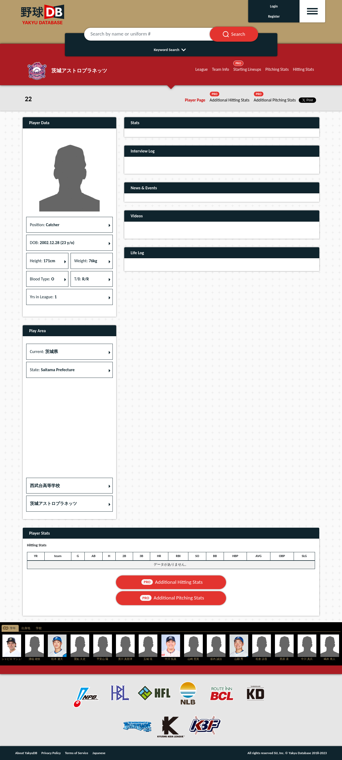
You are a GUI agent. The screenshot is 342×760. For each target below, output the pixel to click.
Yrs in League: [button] (43, 296)
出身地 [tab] (25, 628)
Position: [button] (45, 224)
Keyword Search (171, 49)
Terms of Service (76, 753)
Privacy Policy (51, 753)
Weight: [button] (85, 260)
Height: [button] (42, 260)
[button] (69, 486)
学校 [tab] (39, 628)
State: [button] (52, 369)
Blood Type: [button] (42, 278)
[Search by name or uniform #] (153, 34)
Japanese (99, 753)
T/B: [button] (81, 278)
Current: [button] (44, 351)
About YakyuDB (26, 753)
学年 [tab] (13, 628)
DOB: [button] (52, 242)
